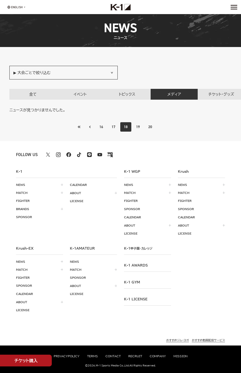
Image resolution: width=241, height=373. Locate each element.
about (75, 192)
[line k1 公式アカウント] (89, 154)
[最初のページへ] (89, 127)
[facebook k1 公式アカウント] (68, 154)
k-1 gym (132, 281)
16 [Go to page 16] (101, 126)
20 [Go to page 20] (150, 126)
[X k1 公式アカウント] (48, 154)
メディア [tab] (174, 94)
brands (22, 208)
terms (92, 356)
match (22, 192)
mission (180, 356)
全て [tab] (33, 94)
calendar (78, 184)
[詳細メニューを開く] (234, 7)
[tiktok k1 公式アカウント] (79, 154)
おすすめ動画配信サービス (208, 338)
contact (113, 356)
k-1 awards (136, 264)
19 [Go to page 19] (138, 126)
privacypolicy (67, 356)
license (76, 200)
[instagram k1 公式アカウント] (58, 154)
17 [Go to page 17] (113, 126)
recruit (135, 356)
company (158, 356)
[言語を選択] (15, 6)
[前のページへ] (79, 127)
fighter (23, 200)
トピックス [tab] (127, 94)
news (20, 184)
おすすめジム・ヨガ (177, 338)
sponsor (24, 216)
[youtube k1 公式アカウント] (100, 154)
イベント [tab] (80, 94)
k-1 (138, 247)
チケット (26, 360)
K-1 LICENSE (136, 298)
